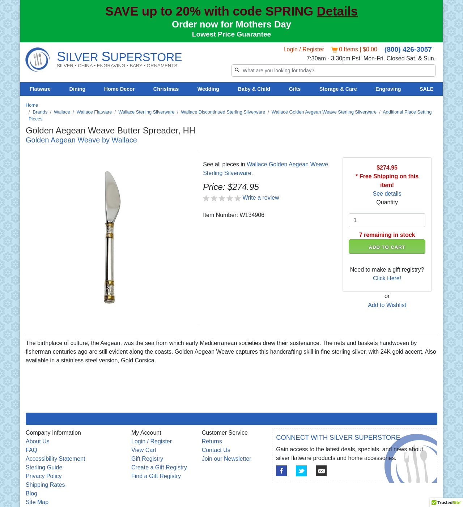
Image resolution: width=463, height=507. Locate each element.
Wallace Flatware (94, 112)
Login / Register (304, 49)
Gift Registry (147, 459)
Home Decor (119, 89)
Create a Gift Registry (159, 467)
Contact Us (216, 450)
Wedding (208, 89)
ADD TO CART (387, 247)
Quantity (387, 202)
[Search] (334, 70)
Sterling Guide (44, 467)
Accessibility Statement (55, 459)
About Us (38, 441)
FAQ (31, 450)
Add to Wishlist (387, 305)
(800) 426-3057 (408, 49)
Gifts (295, 89)
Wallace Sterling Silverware (146, 112)
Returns (212, 441)
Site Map (37, 502)
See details (387, 194)
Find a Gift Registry (156, 476)
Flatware (40, 89)
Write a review (261, 198)
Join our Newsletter (226, 459)
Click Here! (387, 278)
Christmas (166, 89)
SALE (426, 89)
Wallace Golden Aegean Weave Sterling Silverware (324, 112)
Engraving (388, 89)
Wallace (62, 112)
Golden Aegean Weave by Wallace (81, 140)
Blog (31, 493)
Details (337, 11)
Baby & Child (254, 89)
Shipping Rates (45, 485)
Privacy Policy (44, 476)
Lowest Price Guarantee (231, 34)
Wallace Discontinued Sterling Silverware (223, 112)
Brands (40, 112)
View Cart (143, 450)
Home (32, 105)
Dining (77, 89)
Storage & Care (338, 89)
